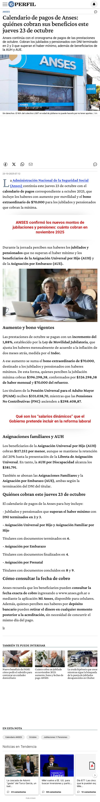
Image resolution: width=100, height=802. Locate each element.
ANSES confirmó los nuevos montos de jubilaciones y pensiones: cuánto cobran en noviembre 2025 (50, 227)
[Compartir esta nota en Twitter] (14, 164)
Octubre (32, 737)
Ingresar (86, 4)
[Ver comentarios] (95, 12)
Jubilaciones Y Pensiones (55, 737)
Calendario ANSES (13, 737)
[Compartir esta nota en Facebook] (5, 164)
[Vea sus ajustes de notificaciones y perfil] (94, 4)
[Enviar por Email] (31, 164)
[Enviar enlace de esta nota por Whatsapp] (22, 164)
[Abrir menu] (5, 4)
